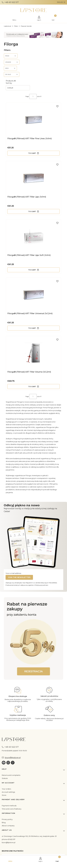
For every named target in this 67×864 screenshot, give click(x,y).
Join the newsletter (19, 577)
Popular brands (26, 26)
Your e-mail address (13, 573)
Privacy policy (7, 819)
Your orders (6, 789)
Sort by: (9, 83)
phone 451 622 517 (8, 839)
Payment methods (9, 806)
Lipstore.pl (7, 26)
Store (4, 795)
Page (27, 96)
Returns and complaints (11, 775)
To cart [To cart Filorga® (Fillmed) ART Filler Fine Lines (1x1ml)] (32, 153)
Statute (5, 778)
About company (8, 826)
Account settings (8, 792)
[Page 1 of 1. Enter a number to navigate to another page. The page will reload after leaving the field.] (33, 96)
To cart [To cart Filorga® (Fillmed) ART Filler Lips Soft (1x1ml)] (32, 270)
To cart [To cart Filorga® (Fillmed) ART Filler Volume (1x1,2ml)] (32, 386)
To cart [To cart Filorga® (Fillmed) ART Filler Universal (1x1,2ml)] (32, 328)
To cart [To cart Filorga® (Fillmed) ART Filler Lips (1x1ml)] (32, 211)
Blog (4, 822)
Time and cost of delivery (11, 809)
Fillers (16, 26)
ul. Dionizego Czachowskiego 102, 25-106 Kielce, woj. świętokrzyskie (28, 836)
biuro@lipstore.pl (8, 842)
